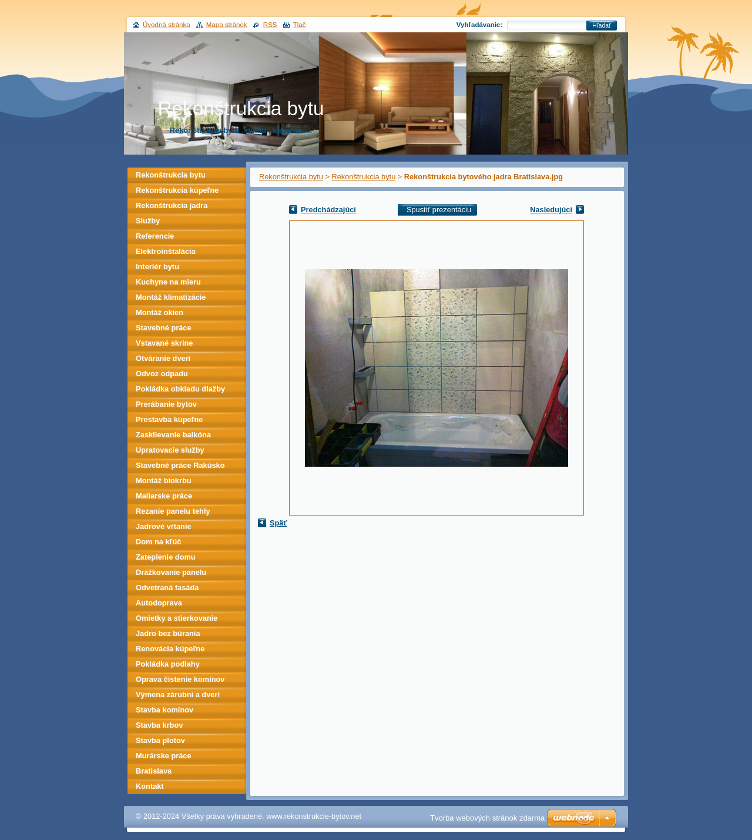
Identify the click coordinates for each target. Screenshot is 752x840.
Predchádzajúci (328, 209)
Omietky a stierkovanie (176, 618)
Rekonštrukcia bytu (291, 176)
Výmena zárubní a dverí (178, 694)
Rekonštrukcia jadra (171, 205)
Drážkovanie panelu (171, 572)
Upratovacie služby (170, 450)
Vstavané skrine (164, 343)
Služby (148, 220)
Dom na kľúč (158, 541)
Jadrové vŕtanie (164, 526)
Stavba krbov (159, 725)
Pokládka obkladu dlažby (180, 388)
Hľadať (601, 25)
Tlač (299, 24)
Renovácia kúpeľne (170, 648)
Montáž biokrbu (164, 480)
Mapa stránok (226, 24)
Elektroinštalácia (166, 251)
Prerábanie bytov (166, 404)
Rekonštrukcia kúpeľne (177, 190)
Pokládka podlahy (168, 664)
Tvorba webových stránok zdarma (487, 818)
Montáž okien (159, 312)
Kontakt (150, 786)
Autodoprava (159, 602)
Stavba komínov (164, 709)
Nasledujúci (551, 209)
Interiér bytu (157, 266)
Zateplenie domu (166, 557)
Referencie (155, 236)
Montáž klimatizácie (171, 297)
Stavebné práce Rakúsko (180, 465)
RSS (270, 24)
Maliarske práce (164, 495)
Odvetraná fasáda (167, 587)
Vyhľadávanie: (479, 24)
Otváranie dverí (163, 358)
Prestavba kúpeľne (169, 419)
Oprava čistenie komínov (180, 679)
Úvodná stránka (166, 24)
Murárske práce (164, 755)
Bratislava (154, 771)
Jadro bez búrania (168, 633)
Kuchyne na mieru (168, 281)
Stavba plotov (160, 740)
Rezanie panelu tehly (173, 511)
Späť (278, 522)
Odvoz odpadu (162, 373)
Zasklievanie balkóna (173, 434)
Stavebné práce (164, 327)
